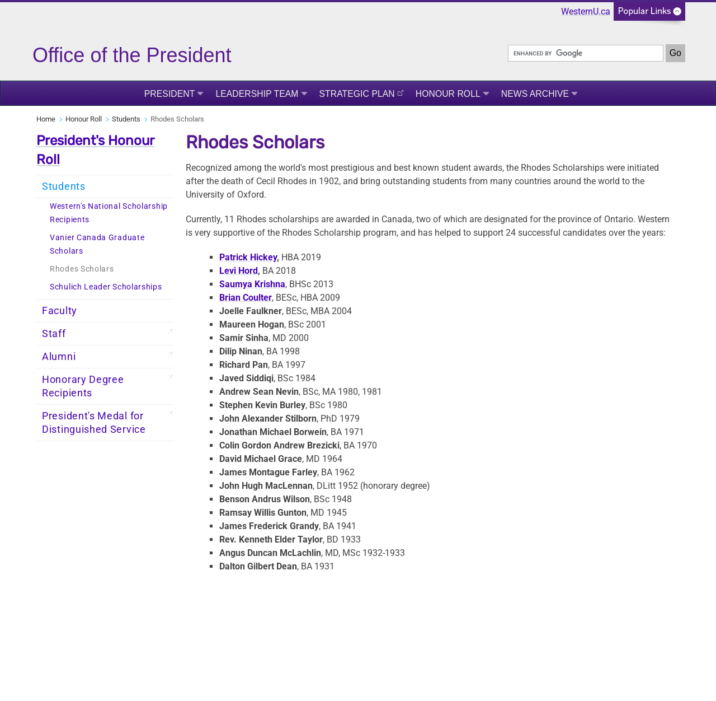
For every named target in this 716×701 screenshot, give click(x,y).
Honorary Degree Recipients (83, 386)
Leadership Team (256, 94)
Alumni (59, 356)
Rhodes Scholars (82, 269)
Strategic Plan (357, 94)
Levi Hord (238, 270)
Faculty (59, 310)
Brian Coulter (245, 297)
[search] (585, 53)
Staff (54, 333)
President (169, 94)
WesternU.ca (585, 11)
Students (126, 119)
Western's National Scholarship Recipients (109, 213)
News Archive (535, 94)
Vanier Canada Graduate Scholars (97, 244)
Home (45, 119)
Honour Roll (448, 94)
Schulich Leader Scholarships (106, 287)
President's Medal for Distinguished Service (94, 422)
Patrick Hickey (248, 257)
